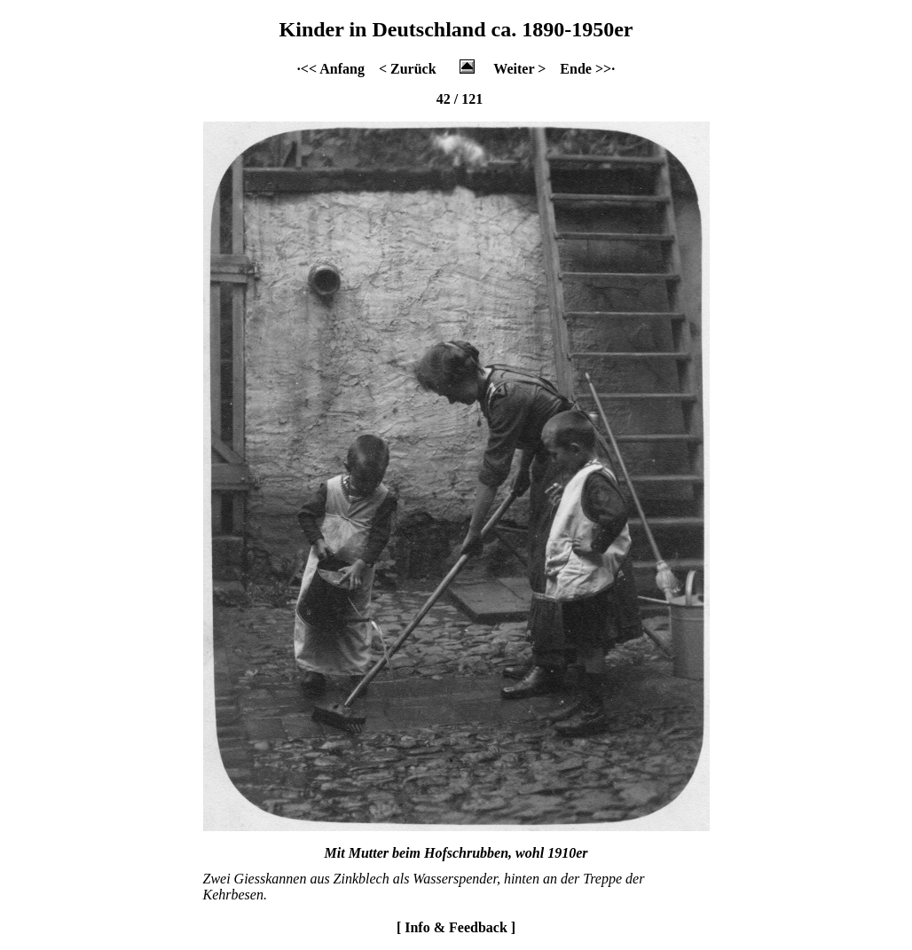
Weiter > (519, 68)
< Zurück (407, 68)
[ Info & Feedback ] (456, 927)
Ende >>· (587, 68)
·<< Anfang (331, 68)
